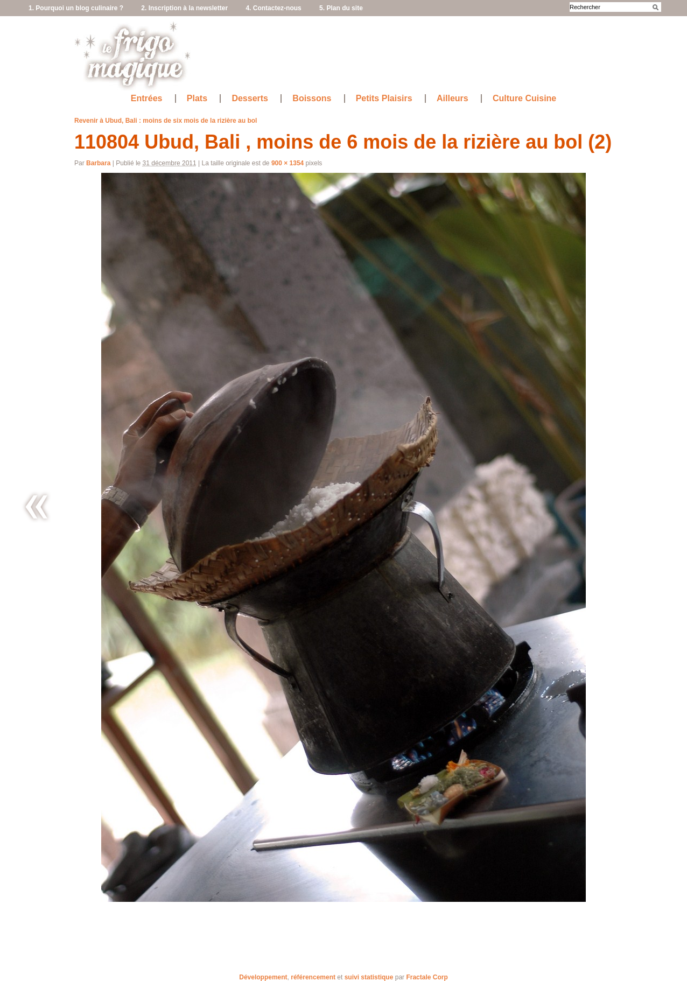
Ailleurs (452, 98)
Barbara (98, 163)
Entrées (147, 98)
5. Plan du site (341, 8)
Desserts (250, 98)
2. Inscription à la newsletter (184, 8)
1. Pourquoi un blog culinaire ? (76, 8)
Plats (197, 98)
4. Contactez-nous (273, 8)
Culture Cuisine (524, 98)
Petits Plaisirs (384, 98)
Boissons (311, 98)
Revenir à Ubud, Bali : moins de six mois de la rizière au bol (165, 120)
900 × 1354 (287, 163)
